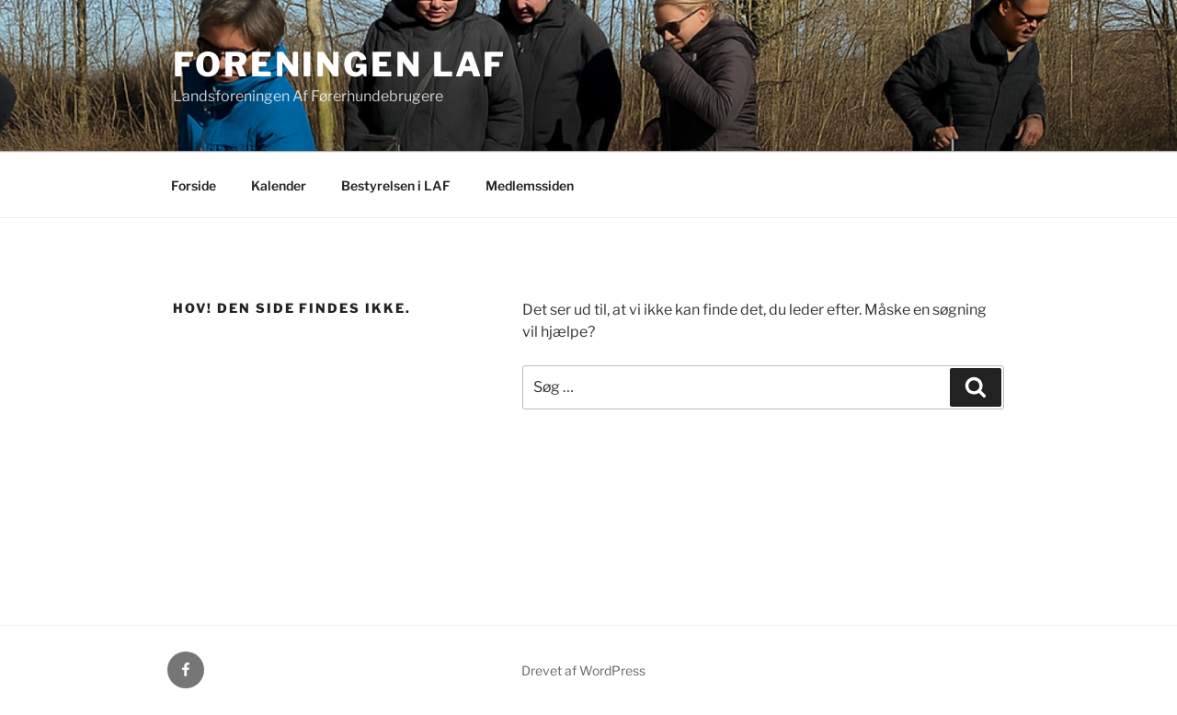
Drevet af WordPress (583, 670)
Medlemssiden (530, 185)
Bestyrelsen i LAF (396, 185)
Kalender (278, 185)
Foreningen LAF (340, 64)
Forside (193, 185)
